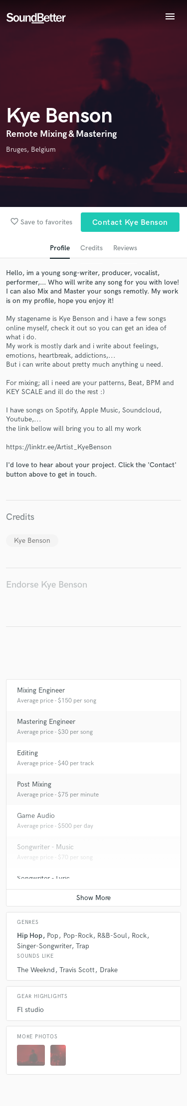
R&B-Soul (112, 935)
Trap (82, 946)
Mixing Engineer (41, 690)
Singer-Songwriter (44, 946)
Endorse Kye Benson (46, 585)
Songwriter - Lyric (43, 878)
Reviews (125, 248)
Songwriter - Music (45, 847)
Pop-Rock (78, 935)
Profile (60, 248)
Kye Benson (32, 540)
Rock (139, 935)
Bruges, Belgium (31, 149)
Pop (52, 935)
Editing (27, 753)
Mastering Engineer (46, 721)
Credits (91, 248)
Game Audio (36, 815)
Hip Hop (29, 935)
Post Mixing (34, 784)
